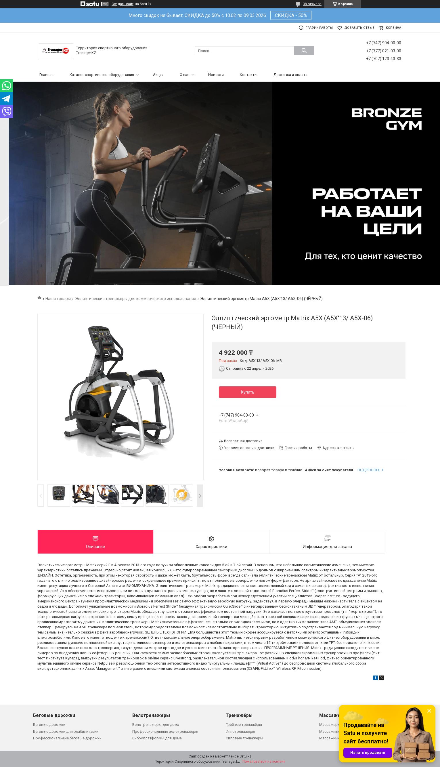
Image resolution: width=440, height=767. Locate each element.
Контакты (248, 74)
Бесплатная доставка (243, 441)
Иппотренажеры (240, 731)
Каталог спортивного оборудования (102, 74)
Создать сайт (122, 4)
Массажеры (329, 724)
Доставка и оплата (290, 74)
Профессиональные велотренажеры (165, 731)
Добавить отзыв (359, 28)
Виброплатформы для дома (157, 738)
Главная (46, 74)
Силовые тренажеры (244, 738)
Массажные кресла (336, 731)
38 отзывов (312, 4)
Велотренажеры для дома (155, 724)
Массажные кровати (337, 738)
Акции (158, 74)
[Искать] (304, 50)
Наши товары (58, 298)
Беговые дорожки (49, 724)
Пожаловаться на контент (263, 762)
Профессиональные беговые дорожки (67, 738)
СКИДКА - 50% (291, 15)
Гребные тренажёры (244, 724)
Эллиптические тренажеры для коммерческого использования (135, 298)
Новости (216, 74)
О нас (184, 74)
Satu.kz (245, 756)
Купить (248, 392)
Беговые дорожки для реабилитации (65, 731)
